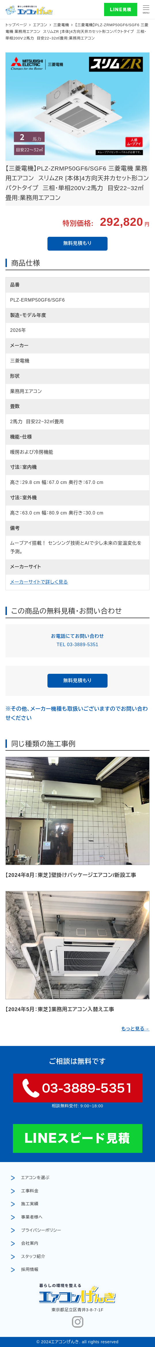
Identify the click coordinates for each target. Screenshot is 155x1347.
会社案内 (30, 1243)
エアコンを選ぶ (35, 1177)
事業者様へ (32, 1217)
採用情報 (30, 1269)
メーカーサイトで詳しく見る (39, 582)
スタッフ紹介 (33, 1256)
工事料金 (30, 1191)
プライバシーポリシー (41, 1230)
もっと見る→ (135, 1028)
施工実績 (30, 1204)
